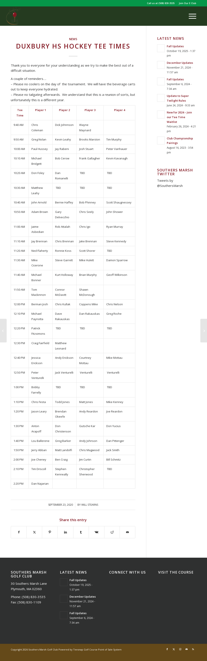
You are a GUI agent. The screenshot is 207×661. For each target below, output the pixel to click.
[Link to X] (173, 649)
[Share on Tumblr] (81, 532)
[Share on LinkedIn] (65, 532)
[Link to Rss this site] (193, 649)
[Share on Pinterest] (49, 532)
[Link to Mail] (186, 649)
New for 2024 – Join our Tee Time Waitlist (179, 117)
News (73, 39)
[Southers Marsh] (13, 16)
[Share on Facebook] (18, 532)
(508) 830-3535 (166, 3)
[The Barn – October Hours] (203, 330)
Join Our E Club (187, 3)
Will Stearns (89, 505)
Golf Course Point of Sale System (103, 649)
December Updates (180, 63)
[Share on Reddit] (112, 532)
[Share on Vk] (96, 532)
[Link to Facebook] (167, 649)
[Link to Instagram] (180, 649)
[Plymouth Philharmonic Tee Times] (3, 330)
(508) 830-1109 (29, 602)
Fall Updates (175, 46)
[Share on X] (34, 532)
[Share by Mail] (127, 532)
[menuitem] (186, 3)
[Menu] (190, 16)
